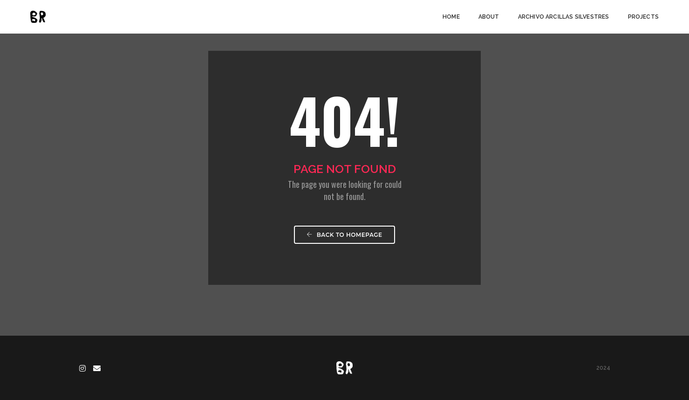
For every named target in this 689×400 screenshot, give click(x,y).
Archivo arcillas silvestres (563, 17)
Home (451, 17)
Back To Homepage (344, 234)
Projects (643, 17)
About (488, 17)
